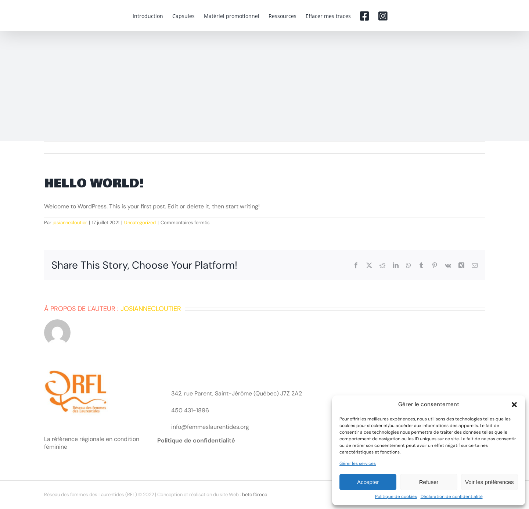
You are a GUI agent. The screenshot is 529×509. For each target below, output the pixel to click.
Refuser (429, 482)
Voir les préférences (489, 482)
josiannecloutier (70, 222)
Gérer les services (357, 463)
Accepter (368, 482)
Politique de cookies (396, 496)
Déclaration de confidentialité (452, 496)
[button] (514, 404)
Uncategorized (140, 222)
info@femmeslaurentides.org (210, 427)
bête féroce (254, 494)
